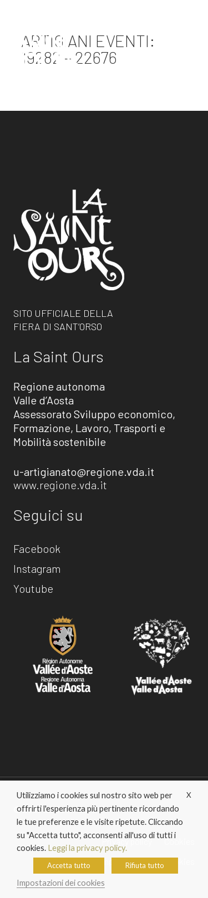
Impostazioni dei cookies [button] (61, 882)
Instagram (37, 569)
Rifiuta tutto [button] (144, 865)
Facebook (36, 549)
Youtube (33, 589)
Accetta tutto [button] (68, 865)
